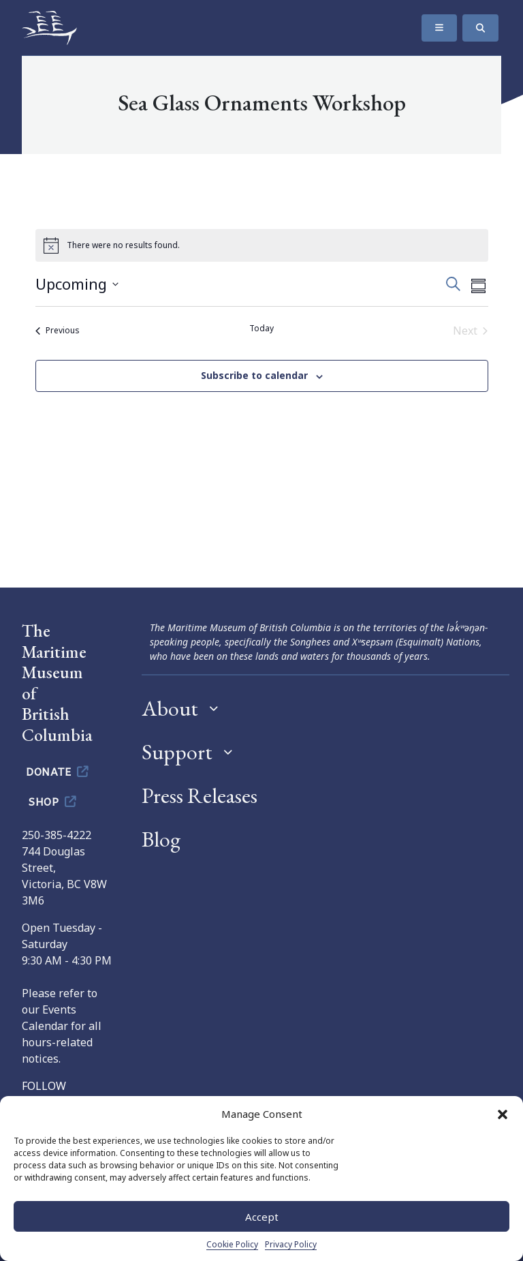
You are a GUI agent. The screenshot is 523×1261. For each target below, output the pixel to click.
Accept (262, 1217)
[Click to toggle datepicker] (76, 284)
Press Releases (199, 795)
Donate (58, 771)
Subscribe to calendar (254, 375)
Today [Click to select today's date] (261, 328)
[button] (502, 1114)
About (170, 708)
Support (177, 752)
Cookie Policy (232, 1244)
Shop (53, 801)
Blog (161, 839)
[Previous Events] (57, 330)
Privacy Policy (291, 1244)
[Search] (480, 28)
